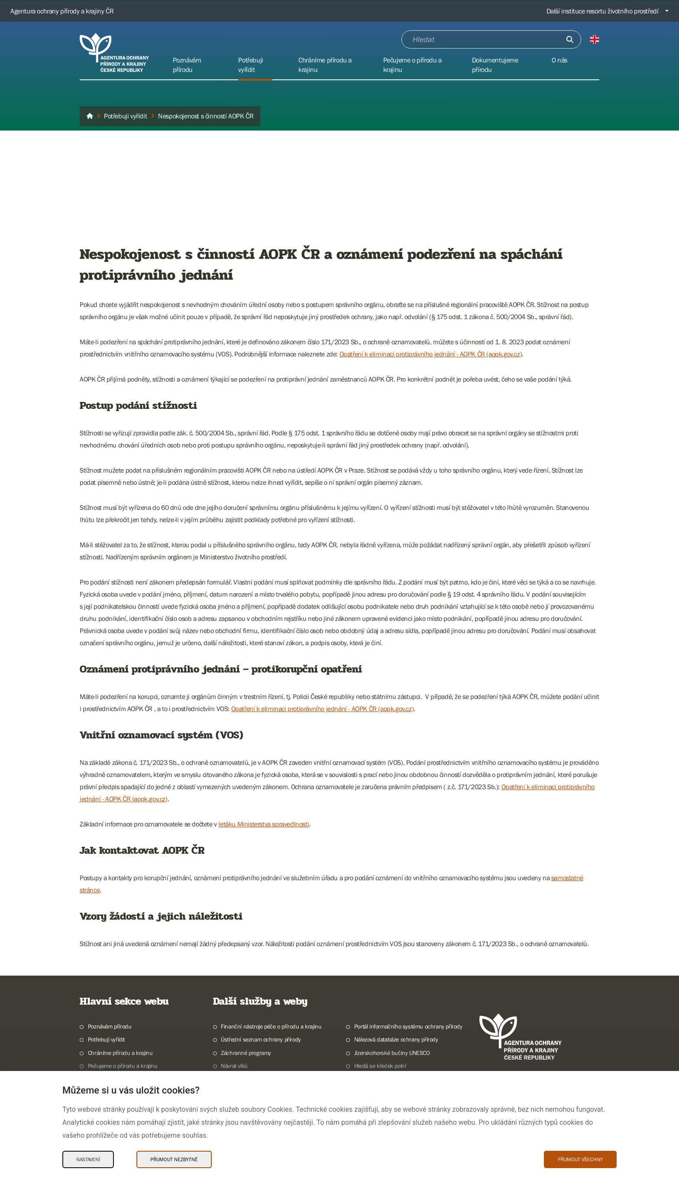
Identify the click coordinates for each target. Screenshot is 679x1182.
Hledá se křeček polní (380, 1065)
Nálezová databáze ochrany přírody (396, 1039)
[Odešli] (570, 39)
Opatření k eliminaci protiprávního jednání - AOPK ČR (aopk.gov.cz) (431, 354)
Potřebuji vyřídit (106, 1039)
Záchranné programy (246, 1052)
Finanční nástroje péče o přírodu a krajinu (271, 1026)
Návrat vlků (234, 1065)
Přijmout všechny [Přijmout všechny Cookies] (580, 1159)
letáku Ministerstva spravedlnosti (263, 824)
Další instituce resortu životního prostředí (602, 11)
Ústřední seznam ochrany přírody (261, 1039)
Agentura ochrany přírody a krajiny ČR (61, 11)
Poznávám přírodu (110, 1026)
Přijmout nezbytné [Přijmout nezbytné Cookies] (174, 1159)
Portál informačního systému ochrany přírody (408, 1026)
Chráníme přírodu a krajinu (120, 1052)
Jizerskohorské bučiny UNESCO (392, 1052)
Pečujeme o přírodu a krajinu (123, 1065)
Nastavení (88, 1159)
